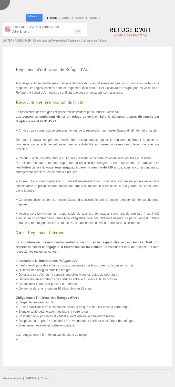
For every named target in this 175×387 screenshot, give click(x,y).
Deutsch (79, 17)
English (66, 17)
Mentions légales (12, 378)
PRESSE (31, 378)
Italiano (93, 17)
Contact (45, 378)
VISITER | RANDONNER (17, 40)
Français (52, 17)
